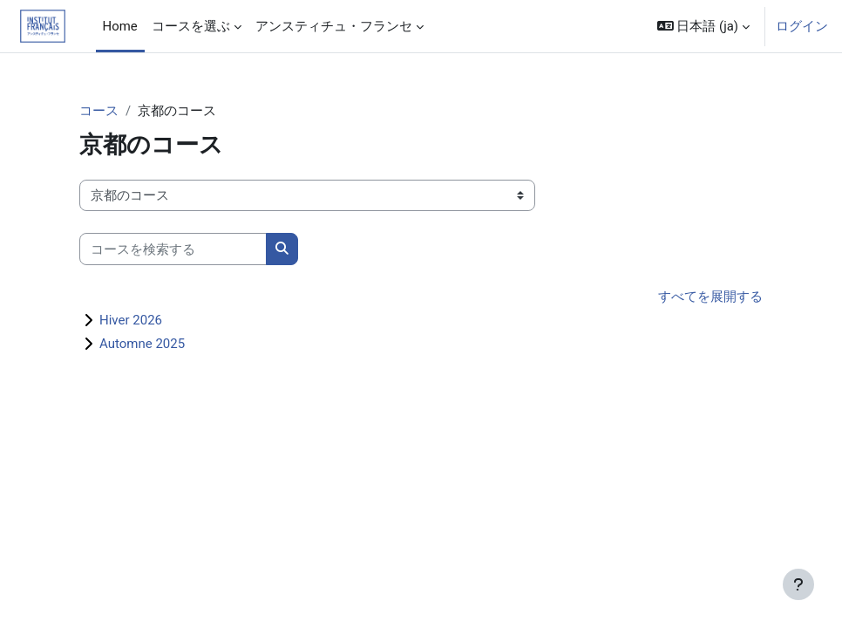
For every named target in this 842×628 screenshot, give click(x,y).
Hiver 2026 (130, 320)
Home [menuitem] (120, 26)
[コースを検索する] (173, 248)
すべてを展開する (710, 296)
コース (99, 111)
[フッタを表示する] (798, 584)
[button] (703, 26)
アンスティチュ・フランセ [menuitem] (333, 26)
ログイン (802, 26)
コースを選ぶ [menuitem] (191, 26)
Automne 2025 (142, 344)
